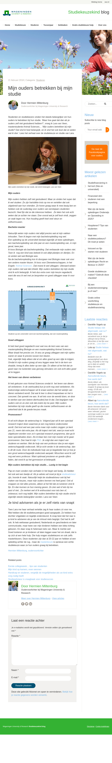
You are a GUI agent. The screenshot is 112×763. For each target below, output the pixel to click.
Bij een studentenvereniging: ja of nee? (98, 287)
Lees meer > (102, 344)
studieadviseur (69, 474)
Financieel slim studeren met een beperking (96, 199)
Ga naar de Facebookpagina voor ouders (97, 152)
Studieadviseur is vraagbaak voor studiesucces (30, 579)
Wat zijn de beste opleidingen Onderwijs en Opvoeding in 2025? (98, 214)
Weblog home (96, 2)
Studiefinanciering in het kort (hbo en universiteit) (97, 186)
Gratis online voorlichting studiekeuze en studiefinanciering (96, 303)
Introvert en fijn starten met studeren (98, 250)
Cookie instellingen (102, 726)
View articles (58, 598)
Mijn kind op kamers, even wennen (24, 569)
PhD (39, 440)
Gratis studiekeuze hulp (83, 25)
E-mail (15, 677)
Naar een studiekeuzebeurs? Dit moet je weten (97, 238)
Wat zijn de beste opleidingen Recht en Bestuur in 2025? (98, 261)
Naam (14, 670)
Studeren (34, 25)
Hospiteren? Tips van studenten (98, 227)
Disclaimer (90, 726)
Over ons (102, 25)
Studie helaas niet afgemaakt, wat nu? (98, 350)
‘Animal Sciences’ (23, 266)
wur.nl (107, 2)
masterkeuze (46, 542)
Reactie (15, 636)
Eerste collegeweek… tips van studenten (27, 566)
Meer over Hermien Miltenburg (35, 598)
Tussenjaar (48, 25)
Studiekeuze (20, 25)
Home (7, 25)
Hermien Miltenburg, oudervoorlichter (26, 550)
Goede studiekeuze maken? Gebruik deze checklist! (98, 274)
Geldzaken (62, 25)
